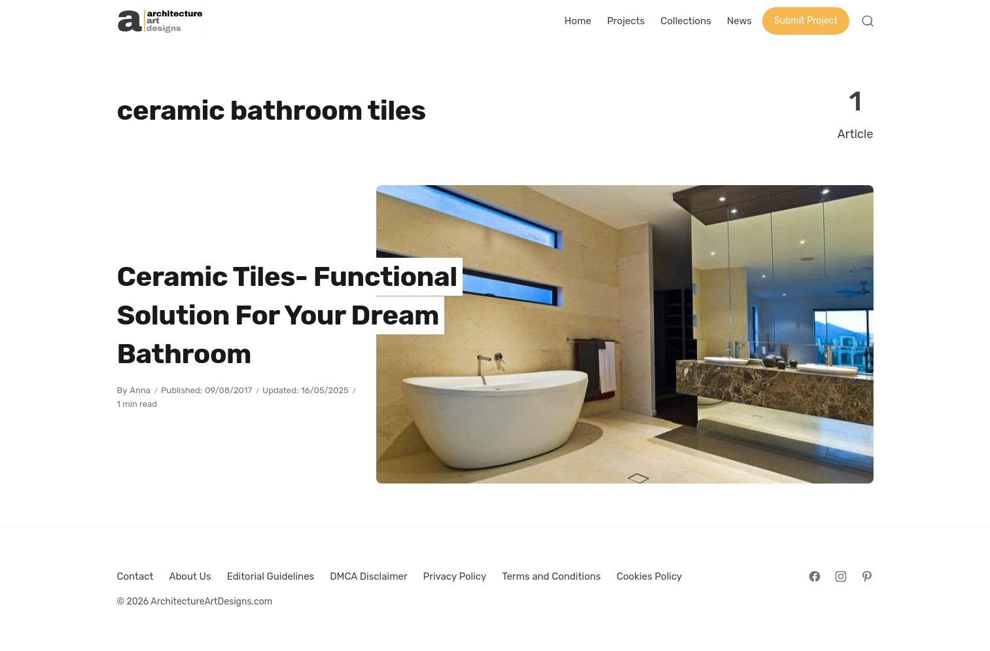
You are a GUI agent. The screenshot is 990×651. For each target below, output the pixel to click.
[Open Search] (868, 21)
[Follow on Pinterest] (867, 576)
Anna (140, 390)
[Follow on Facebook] (814, 576)
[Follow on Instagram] (841, 576)
